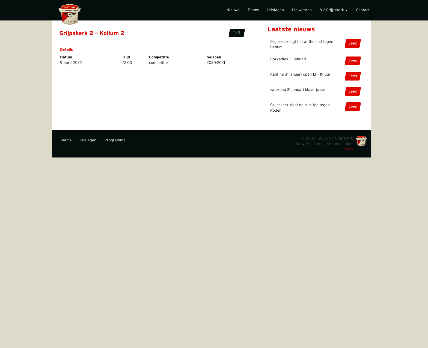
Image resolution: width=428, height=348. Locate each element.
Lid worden (302, 10)
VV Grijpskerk (334, 10)
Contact (363, 10)
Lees (352, 43)
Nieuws (233, 10)
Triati (348, 149)
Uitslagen (275, 10)
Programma (115, 140)
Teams (253, 10)
